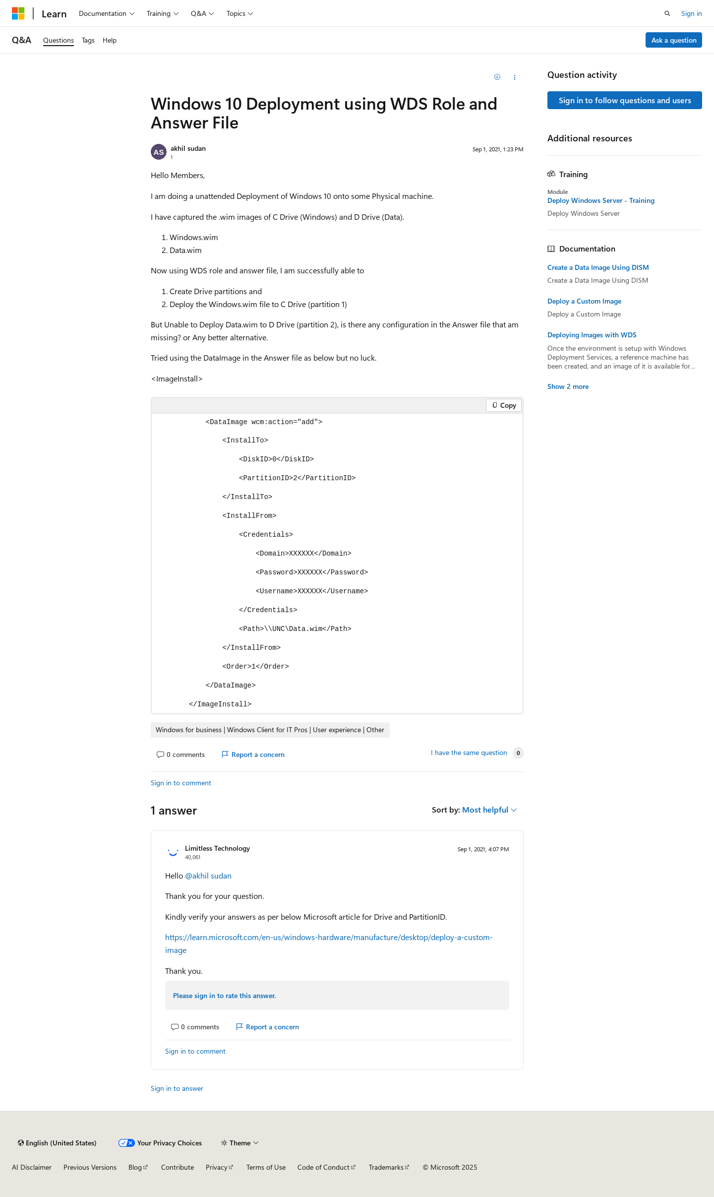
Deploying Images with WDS (592, 334)
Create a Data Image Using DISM (598, 267)
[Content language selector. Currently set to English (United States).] (57, 1143)
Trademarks (386, 1167)
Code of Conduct (324, 1167)
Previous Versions (90, 1167)
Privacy (217, 1167)
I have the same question (469, 752)
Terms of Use (266, 1167)
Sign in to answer (177, 1088)
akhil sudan (188, 148)
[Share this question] (515, 77)
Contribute (177, 1167)
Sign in (691, 13)
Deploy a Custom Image (584, 301)
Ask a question (674, 40)
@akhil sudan (208, 875)
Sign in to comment (181, 782)
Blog (135, 1167)
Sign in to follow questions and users (625, 100)
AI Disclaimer (32, 1167)
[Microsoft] (18, 13)
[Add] (497, 77)
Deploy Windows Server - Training (600, 200)
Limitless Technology (217, 848)
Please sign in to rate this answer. (224, 995)
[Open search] (667, 13)
